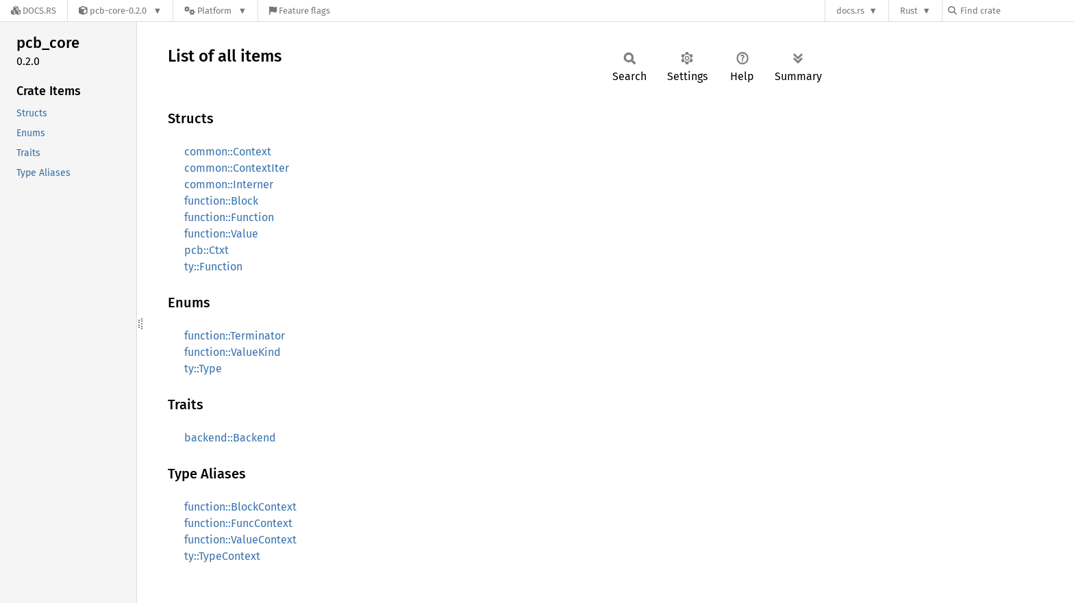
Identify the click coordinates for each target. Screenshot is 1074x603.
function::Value (221, 233)
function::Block (221, 200)
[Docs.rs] (33, 10)
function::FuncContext (238, 523)
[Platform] (215, 10)
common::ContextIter (236, 168)
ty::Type (203, 368)
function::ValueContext (240, 539)
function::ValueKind (232, 352)
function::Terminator (234, 335)
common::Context (227, 151)
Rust (909, 10)
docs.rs (850, 10)
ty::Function (213, 266)
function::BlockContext (240, 506)
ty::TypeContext (222, 556)
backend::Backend (230, 437)
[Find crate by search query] (1016, 10)
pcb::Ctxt (206, 250)
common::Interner (228, 184)
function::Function (229, 217)
